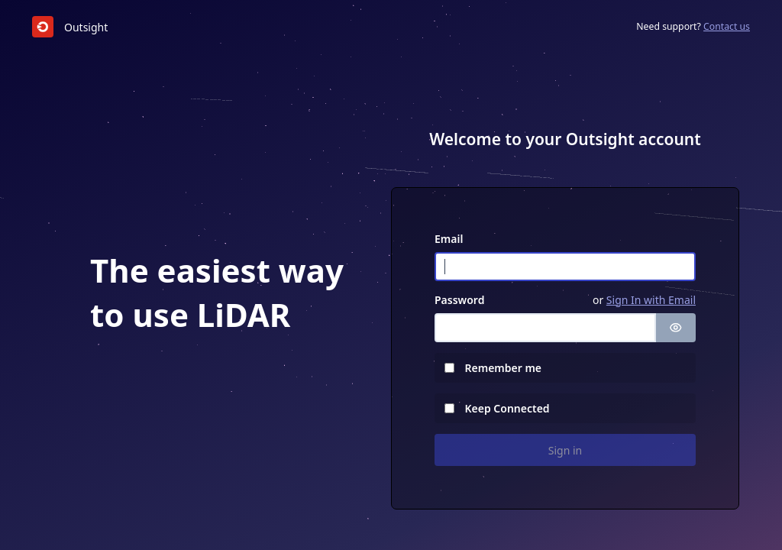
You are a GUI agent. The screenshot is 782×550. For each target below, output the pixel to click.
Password (459, 300)
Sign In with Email (651, 300)
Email (449, 238)
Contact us (726, 26)
